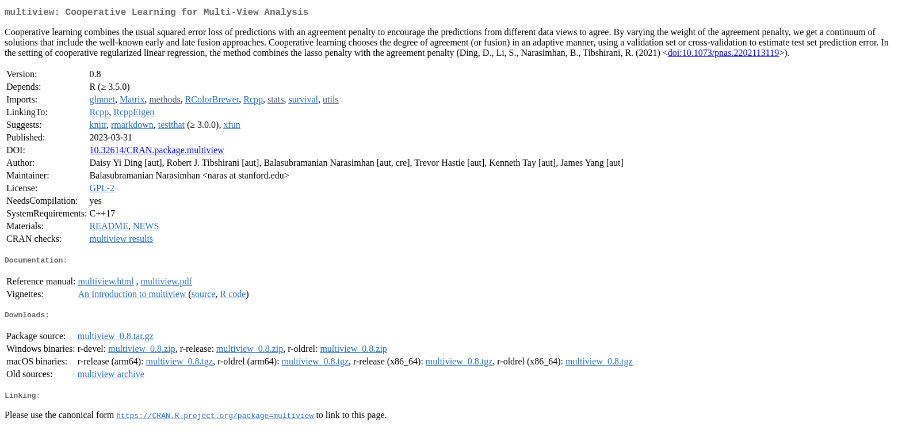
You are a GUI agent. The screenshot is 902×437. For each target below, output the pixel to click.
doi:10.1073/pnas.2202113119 (723, 55)
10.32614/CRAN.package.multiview (156, 152)
